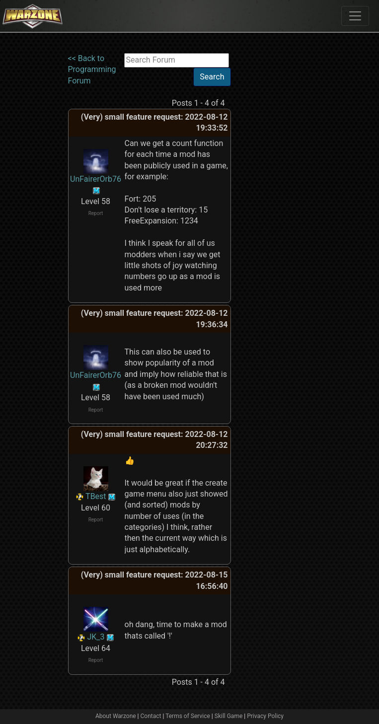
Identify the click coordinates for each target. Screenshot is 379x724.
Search (212, 76)
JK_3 (95, 637)
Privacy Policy (265, 716)
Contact (151, 716)
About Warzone (115, 716)
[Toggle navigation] (355, 16)
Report (95, 213)
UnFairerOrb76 (95, 179)
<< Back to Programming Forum (92, 69)
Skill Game (229, 716)
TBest (95, 496)
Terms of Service (187, 716)
